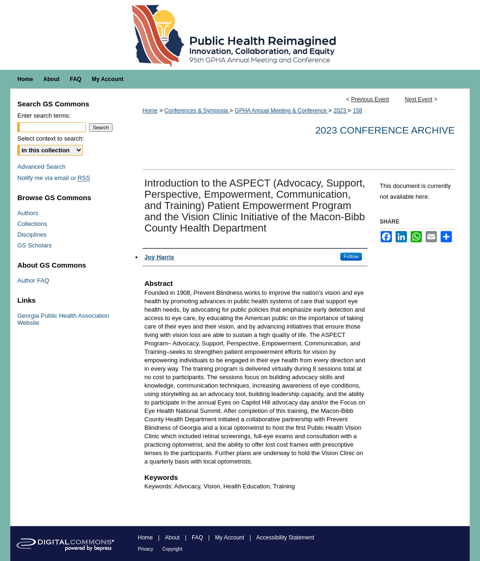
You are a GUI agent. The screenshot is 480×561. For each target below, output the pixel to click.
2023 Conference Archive (385, 130)
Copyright (172, 549)
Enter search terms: (43, 115)
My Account (229, 537)
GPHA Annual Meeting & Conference (281, 110)
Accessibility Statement (285, 537)
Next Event (419, 99)
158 (357, 110)
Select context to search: (50, 138)
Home (150, 110)
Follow (351, 256)
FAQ (197, 537)
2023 (340, 110)
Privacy (145, 549)
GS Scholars (34, 245)
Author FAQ (33, 280)
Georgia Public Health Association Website (63, 319)
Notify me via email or (53, 177)
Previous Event (370, 99)
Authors (27, 213)
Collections (32, 223)
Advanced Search (41, 166)
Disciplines (31, 234)
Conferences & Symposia (197, 110)
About (172, 537)
